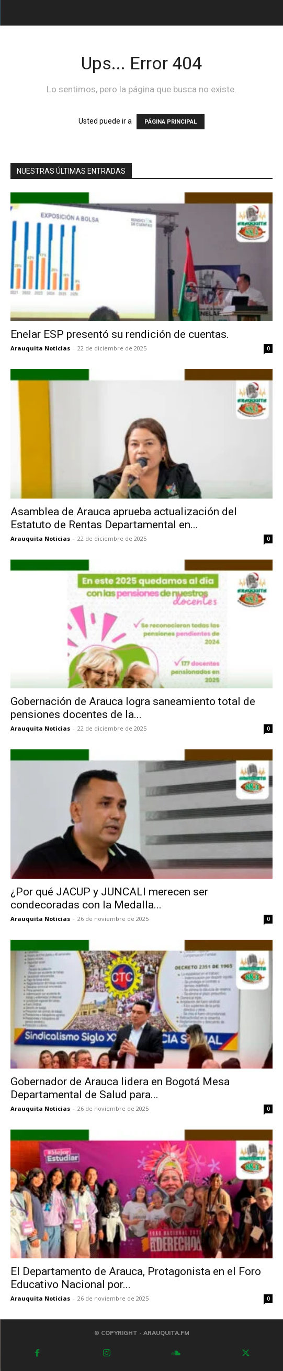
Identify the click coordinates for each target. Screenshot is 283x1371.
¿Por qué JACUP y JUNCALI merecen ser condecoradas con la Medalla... (109, 898)
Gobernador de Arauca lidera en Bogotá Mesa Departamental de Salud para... (120, 1088)
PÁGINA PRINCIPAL (170, 121)
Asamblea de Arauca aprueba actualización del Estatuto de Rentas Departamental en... (123, 518)
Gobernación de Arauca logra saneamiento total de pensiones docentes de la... (132, 708)
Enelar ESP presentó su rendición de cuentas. (119, 334)
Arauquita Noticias (40, 348)
